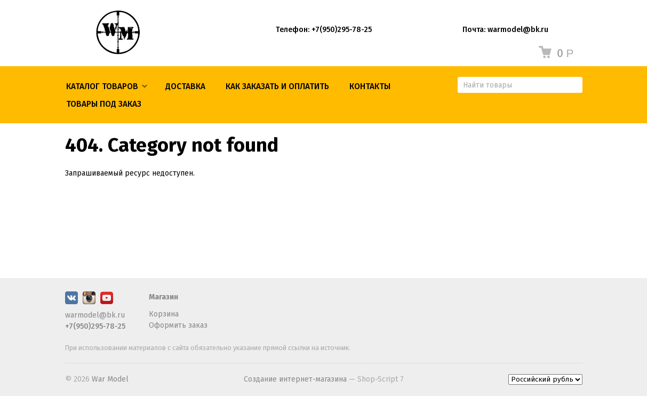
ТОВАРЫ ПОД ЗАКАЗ (103, 104)
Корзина (164, 314)
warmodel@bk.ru (95, 315)
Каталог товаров (102, 86)
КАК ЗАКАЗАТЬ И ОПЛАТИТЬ (277, 86)
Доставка (185, 86)
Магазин (163, 297)
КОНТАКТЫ (369, 86)
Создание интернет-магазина (295, 379)
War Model (110, 379)
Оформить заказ (178, 325)
